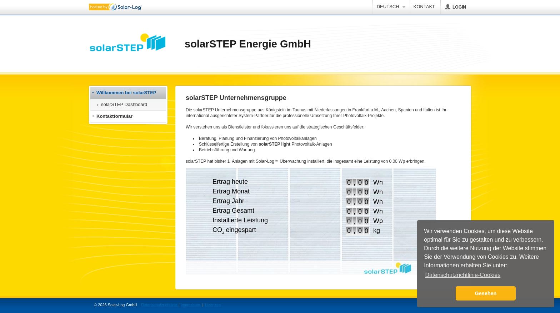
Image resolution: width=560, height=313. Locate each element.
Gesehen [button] (486, 293)
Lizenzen (213, 305)
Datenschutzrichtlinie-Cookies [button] (462, 275)
